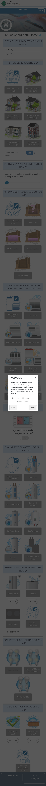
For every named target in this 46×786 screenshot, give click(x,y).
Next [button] (33, 408)
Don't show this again (20, 398)
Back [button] (13, 408)
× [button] (35, 377)
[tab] (18, 401)
